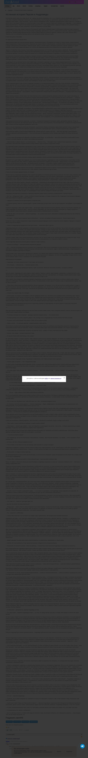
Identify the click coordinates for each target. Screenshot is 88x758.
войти (46, 378)
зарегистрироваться (55, 378)
